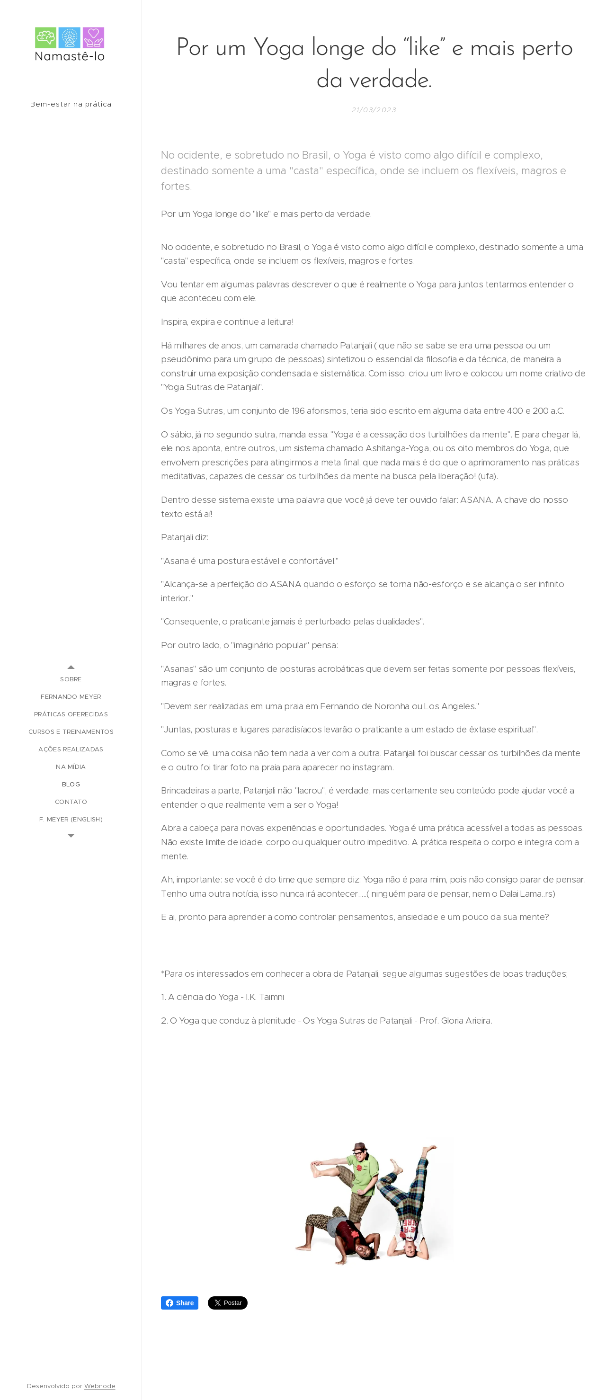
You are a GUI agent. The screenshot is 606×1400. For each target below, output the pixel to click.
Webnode (100, 1386)
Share (180, 1303)
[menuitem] (71, 679)
